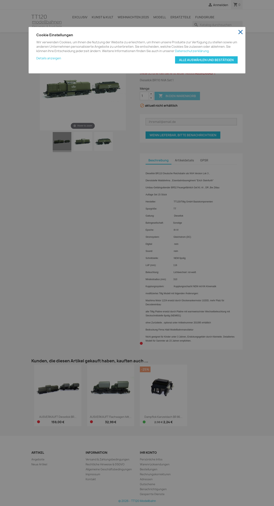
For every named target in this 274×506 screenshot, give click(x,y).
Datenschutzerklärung (192, 51)
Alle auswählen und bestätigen (206, 60)
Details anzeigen (48, 58)
